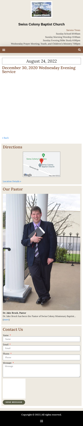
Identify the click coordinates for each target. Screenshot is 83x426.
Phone (6, 353)
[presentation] (14, 389)
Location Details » (12, 181)
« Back (5, 137)
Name (6, 335)
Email (6, 344)
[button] (3, 49)
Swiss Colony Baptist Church (41, 24)
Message (7, 363)
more (6, 319)
